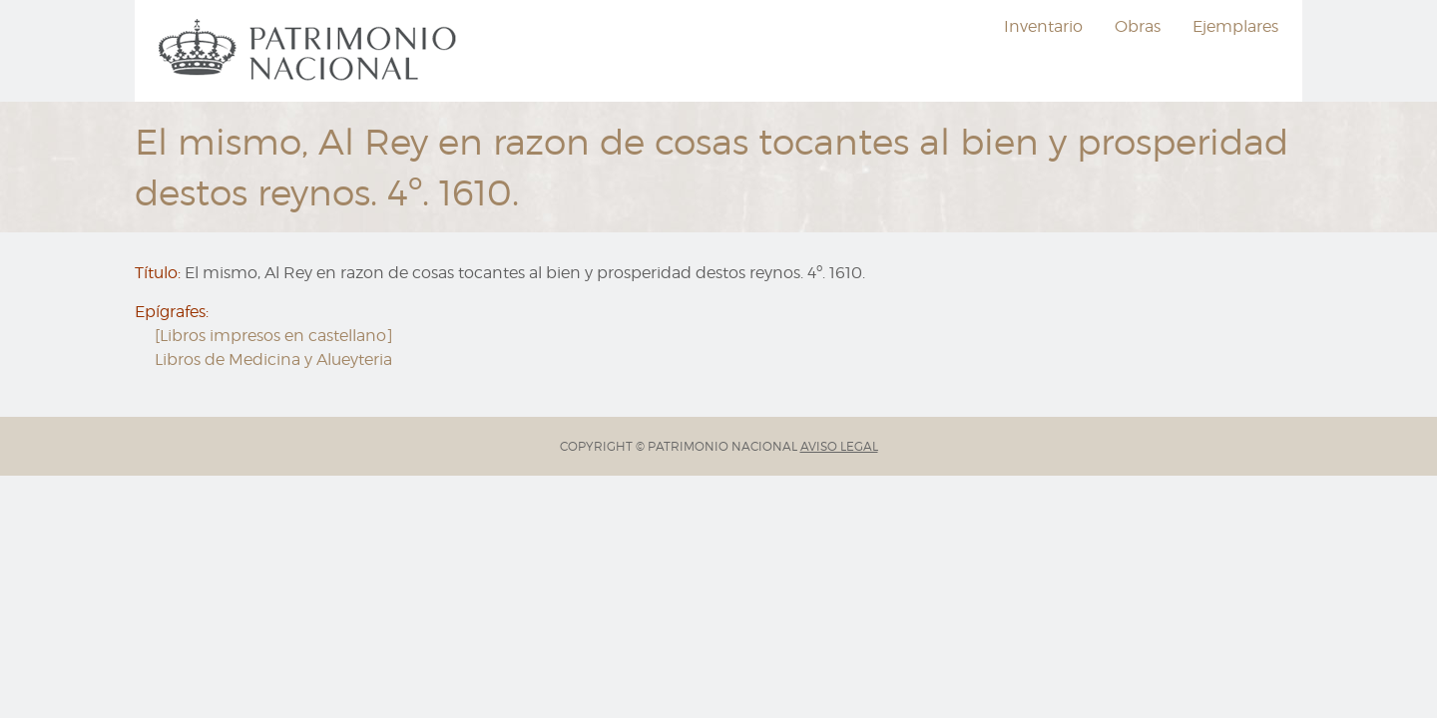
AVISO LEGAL (839, 446)
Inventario (1043, 26)
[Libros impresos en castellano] (274, 335)
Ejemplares (1235, 26)
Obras (1138, 26)
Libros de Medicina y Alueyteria (273, 359)
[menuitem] (310, 51)
